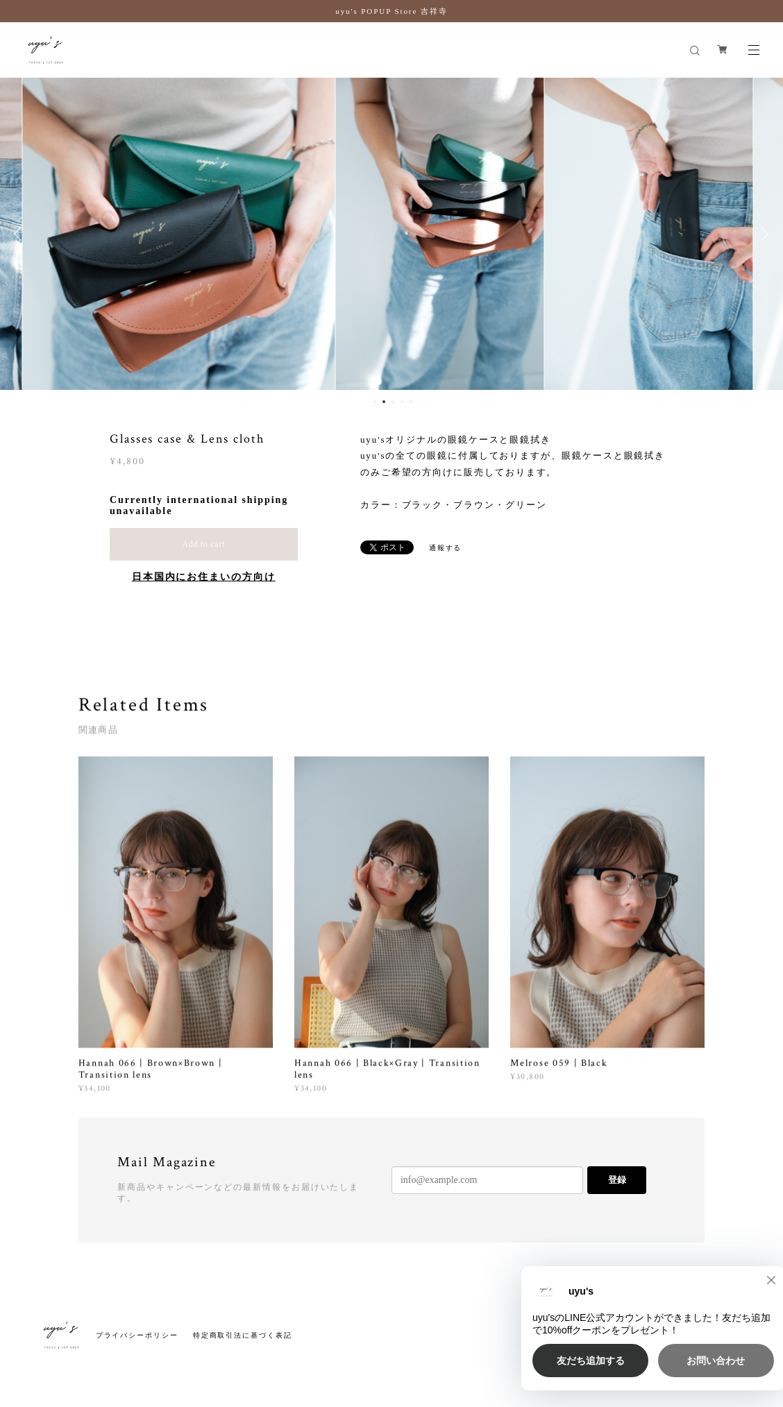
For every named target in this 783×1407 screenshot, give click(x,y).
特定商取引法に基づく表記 (242, 1335)
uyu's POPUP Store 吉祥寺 (391, 11)
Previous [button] (21, 234)
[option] (391, 234)
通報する (445, 548)
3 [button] (393, 401)
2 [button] (383, 401)
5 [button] (411, 401)
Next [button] (762, 234)
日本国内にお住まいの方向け (204, 577)
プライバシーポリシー (137, 1335)
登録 (617, 1180)
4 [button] (402, 401)
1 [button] (374, 401)
